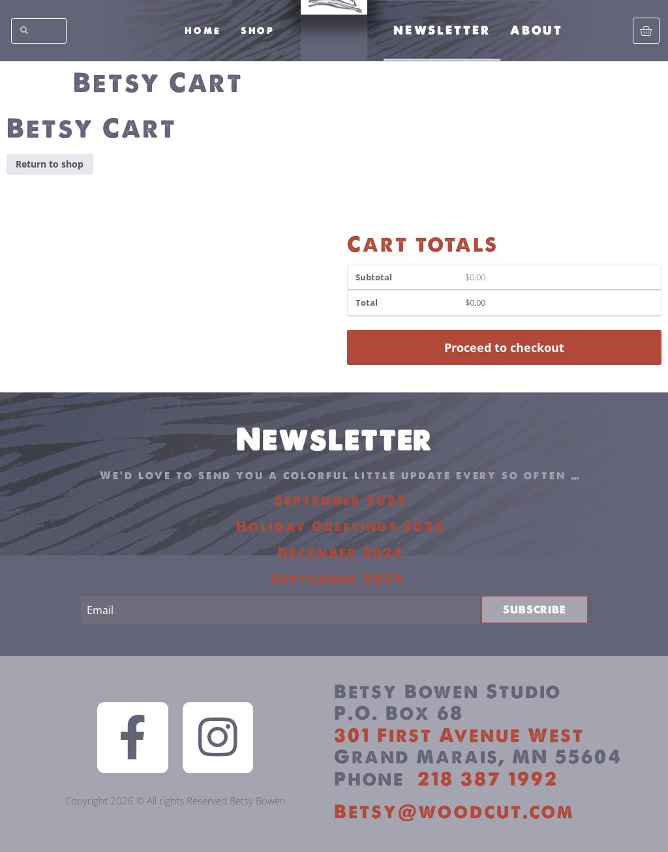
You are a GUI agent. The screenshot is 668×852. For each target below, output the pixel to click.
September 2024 (340, 578)
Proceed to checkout (504, 347)
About (536, 30)
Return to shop (50, 164)
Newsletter (442, 30)
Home (203, 30)
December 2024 (341, 552)
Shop (258, 30)
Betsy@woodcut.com (454, 811)
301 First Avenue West (459, 735)
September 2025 (341, 500)
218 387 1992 (488, 778)
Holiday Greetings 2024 (340, 526)
